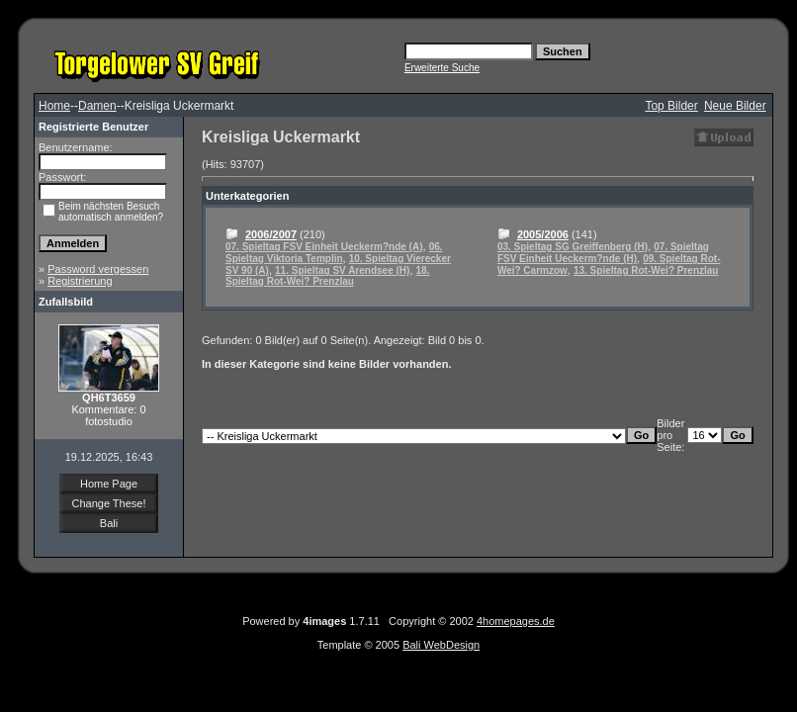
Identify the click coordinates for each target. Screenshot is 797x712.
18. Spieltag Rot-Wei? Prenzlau (327, 276)
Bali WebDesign (441, 645)
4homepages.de (516, 621)
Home (54, 106)
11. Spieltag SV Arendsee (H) (342, 270)
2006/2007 (271, 234)
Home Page (108, 484)
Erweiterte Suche (442, 67)
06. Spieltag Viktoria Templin (334, 252)
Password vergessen (97, 269)
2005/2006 (543, 234)
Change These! (108, 503)
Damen (97, 106)
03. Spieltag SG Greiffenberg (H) (572, 246)
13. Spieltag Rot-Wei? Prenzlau (646, 270)
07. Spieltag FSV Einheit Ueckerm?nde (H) (603, 252)
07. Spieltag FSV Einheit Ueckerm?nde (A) (324, 246)
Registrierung (79, 281)
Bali (109, 523)
